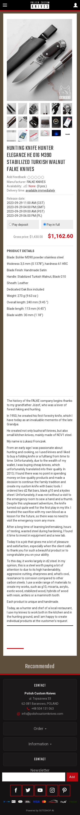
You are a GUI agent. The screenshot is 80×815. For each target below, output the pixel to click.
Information (40, 744)
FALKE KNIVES (36, 182)
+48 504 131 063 (40, 708)
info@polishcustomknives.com (40, 713)
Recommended (40, 666)
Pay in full (51, 224)
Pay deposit (18, 224)
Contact (40, 759)
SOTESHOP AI (46, 810)
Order (40, 728)
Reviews (15, 643)
